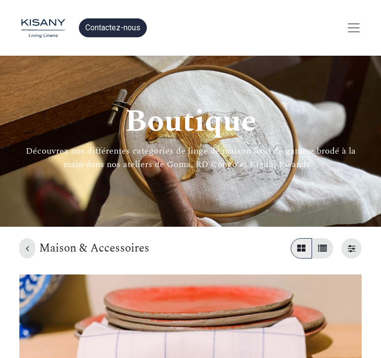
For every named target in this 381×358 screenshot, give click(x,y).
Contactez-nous (112, 27)
